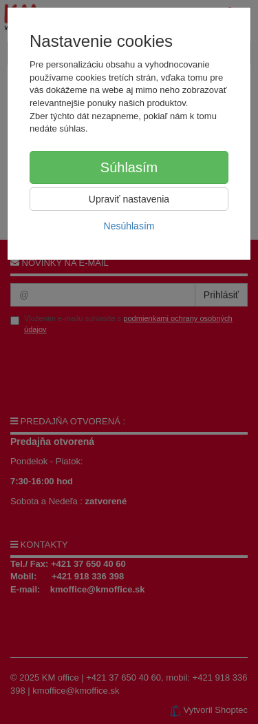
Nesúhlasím (129, 225)
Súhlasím (129, 167)
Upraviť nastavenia (129, 199)
